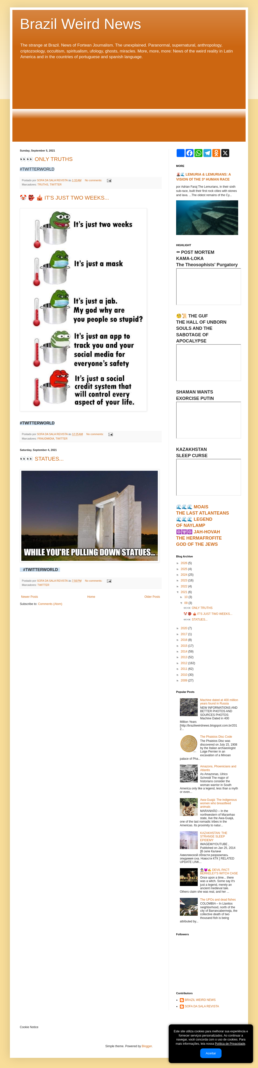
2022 (184, 586)
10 (186, 597)
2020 (184, 628)
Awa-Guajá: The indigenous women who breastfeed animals (218, 803)
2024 (184, 574)
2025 (184, 569)
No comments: (94, 180)
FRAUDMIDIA (45, 438)
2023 (184, 580)
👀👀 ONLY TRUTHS (46, 159)
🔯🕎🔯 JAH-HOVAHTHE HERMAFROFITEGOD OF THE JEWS (199, 538)
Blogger (147, 1046)
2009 (184, 680)
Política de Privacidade (230, 1043)
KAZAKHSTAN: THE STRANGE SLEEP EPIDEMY (213, 836)
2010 (184, 675)
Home (91, 597)
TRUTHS (42, 184)
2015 (184, 646)
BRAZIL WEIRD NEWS (200, 1000)
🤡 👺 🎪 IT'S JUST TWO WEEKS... (64, 198)
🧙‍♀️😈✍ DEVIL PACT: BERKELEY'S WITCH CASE (219, 871)
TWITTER (56, 184)
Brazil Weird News (80, 24)
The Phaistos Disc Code (216, 736)
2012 (184, 663)
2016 (184, 640)
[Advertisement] (129, 100)
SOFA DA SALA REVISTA (202, 1006)
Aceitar (211, 1053)
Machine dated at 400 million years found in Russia (219, 701)
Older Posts (152, 597)
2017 (184, 634)
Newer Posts (29, 597)
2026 (184, 563)
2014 (184, 651)
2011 (184, 669)
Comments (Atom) (50, 604)
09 (186, 603)
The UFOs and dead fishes (218, 899)
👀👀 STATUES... (42, 459)
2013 (184, 657)
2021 (184, 592)
